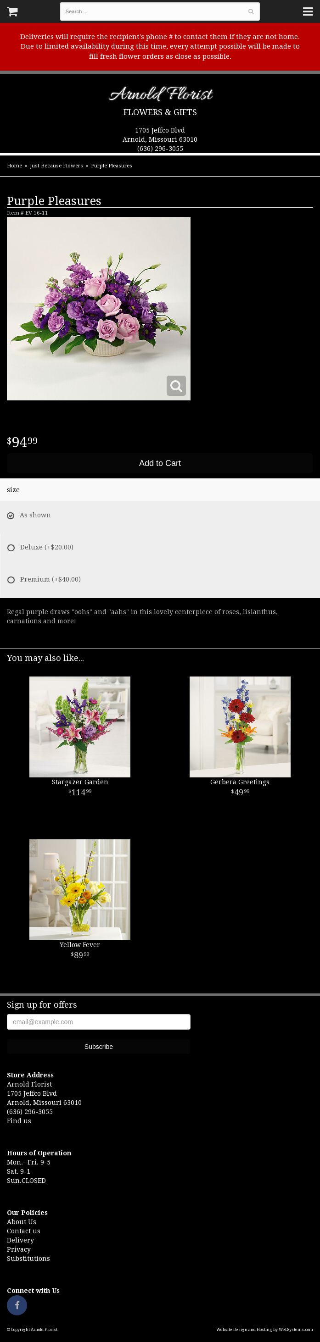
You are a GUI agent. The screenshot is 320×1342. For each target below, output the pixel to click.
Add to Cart (160, 463)
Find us (19, 1121)
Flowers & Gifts (160, 112)
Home (14, 166)
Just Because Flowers (56, 166)
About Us (21, 1222)
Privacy (19, 1249)
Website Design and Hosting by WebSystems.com (264, 1329)
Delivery (20, 1240)
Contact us (23, 1231)
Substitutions (28, 1258)
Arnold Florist (160, 96)
